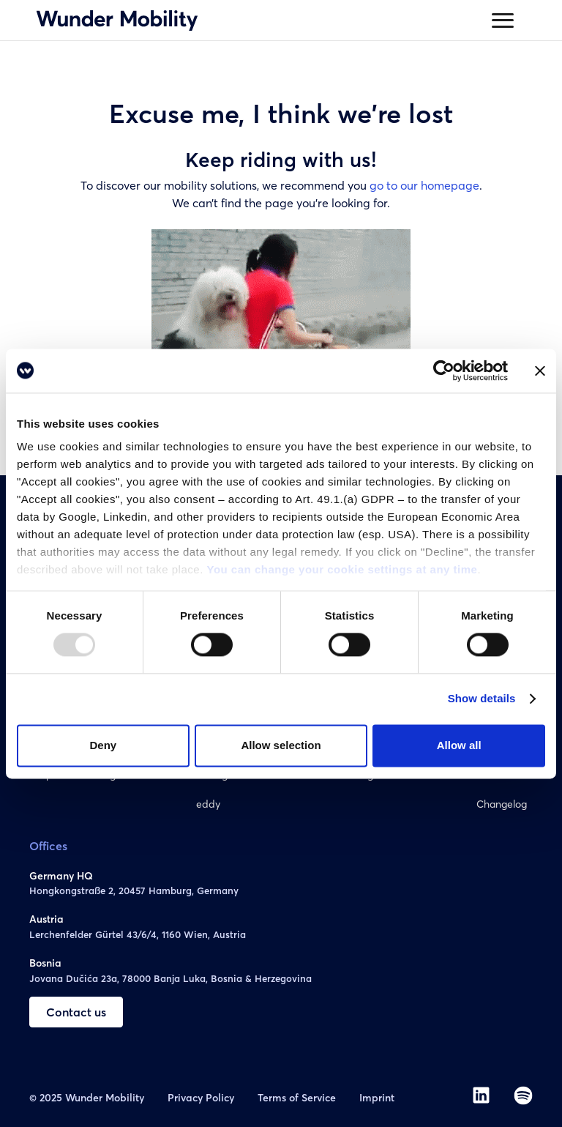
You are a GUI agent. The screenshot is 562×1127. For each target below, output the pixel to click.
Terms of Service (297, 1097)
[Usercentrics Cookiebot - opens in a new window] (444, 371)
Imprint (376, 1097)
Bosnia (45, 963)
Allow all (459, 745)
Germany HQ (61, 875)
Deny (102, 745)
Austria (46, 919)
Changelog (501, 804)
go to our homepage (424, 185)
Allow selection (281, 745)
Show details (482, 699)
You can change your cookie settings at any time (341, 569)
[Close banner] (540, 370)
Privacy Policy (201, 1097)
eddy (208, 804)
